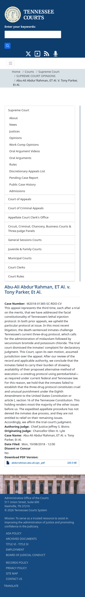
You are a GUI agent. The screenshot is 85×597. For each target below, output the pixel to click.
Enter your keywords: (20, 27)
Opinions (15, 138)
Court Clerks (16, 267)
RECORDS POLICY (17, 563)
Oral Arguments (20, 158)
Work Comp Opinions (24, 145)
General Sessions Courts (25, 240)
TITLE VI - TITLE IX (17, 544)
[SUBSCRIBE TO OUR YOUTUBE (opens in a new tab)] (37, 53)
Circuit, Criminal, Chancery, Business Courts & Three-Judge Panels (39, 228)
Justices (14, 131)
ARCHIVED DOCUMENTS (21, 539)
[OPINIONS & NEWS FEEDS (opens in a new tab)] (46, 53)
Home (16, 72)
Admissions (17, 191)
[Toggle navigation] (11, 63)
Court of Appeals (19, 199)
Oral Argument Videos (24, 151)
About (13, 118)
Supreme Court (49, 72)
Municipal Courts (20, 258)
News (13, 125)
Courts (29, 72)
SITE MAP (12, 573)
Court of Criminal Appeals (26, 208)
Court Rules (16, 276)
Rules (13, 164)
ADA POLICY (13, 533)
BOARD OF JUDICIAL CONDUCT (25, 555)
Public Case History (22, 184)
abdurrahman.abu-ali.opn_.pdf (28, 462)
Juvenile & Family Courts (24, 249)
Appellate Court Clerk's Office (28, 217)
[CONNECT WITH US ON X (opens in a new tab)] (28, 53)
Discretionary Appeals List (27, 171)
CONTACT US (14, 579)
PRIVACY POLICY (16, 568)
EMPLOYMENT (15, 550)
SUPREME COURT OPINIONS (35, 76)
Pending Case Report (23, 178)
